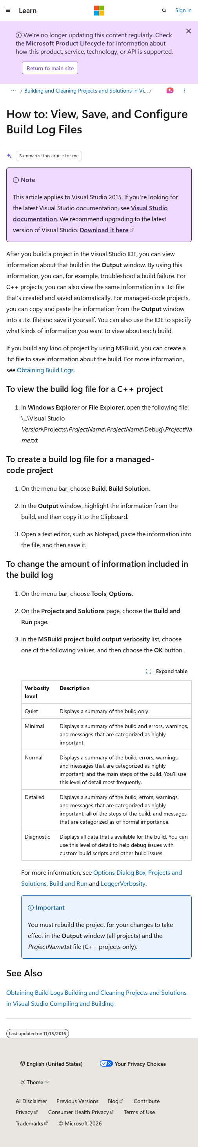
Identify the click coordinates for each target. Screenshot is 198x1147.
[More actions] (185, 91)
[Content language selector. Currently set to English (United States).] (51, 1064)
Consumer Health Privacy (78, 1112)
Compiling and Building (82, 1003)
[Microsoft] (99, 10)
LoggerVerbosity (123, 883)
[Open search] (164, 11)
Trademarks (29, 1123)
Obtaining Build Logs (45, 370)
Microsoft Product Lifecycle (65, 43)
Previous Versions (77, 1101)
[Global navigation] (8, 11)
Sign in (183, 10)
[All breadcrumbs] (13, 91)
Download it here (104, 230)
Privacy (24, 1112)
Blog (113, 1101)
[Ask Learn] (170, 91)
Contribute (147, 1101)
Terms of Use (139, 1112)
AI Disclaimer (31, 1101)
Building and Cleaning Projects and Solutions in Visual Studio (86, 90)
